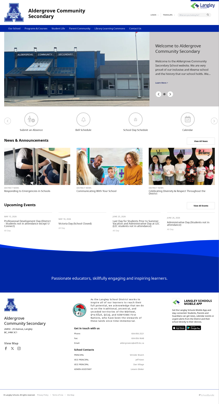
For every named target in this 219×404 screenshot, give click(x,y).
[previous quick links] (7, 121)
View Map (11, 343)
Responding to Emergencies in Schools (27, 191)
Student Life (58, 28)
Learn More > (161, 82)
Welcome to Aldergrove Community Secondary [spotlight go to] (178, 48)
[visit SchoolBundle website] (206, 395)
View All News (201, 141)
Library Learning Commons (110, 28)
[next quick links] (214, 121)
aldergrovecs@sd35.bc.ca (132, 343)
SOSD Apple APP (178, 328)
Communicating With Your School (96, 191)
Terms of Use (57, 395)
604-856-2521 (137, 333)
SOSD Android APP (193, 328)
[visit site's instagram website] (19, 348)
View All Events (201, 205)
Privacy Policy (42, 395)
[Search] (192, 15)
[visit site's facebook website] (6, 348)
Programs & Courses (36, 28)
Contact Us (135, 28)
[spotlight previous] (158, 94)
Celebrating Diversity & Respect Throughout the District (177, 192)
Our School (14, 28)
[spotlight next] (170, 94)
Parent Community (79, 28)
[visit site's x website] (12, 348)
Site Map (70, 395)
